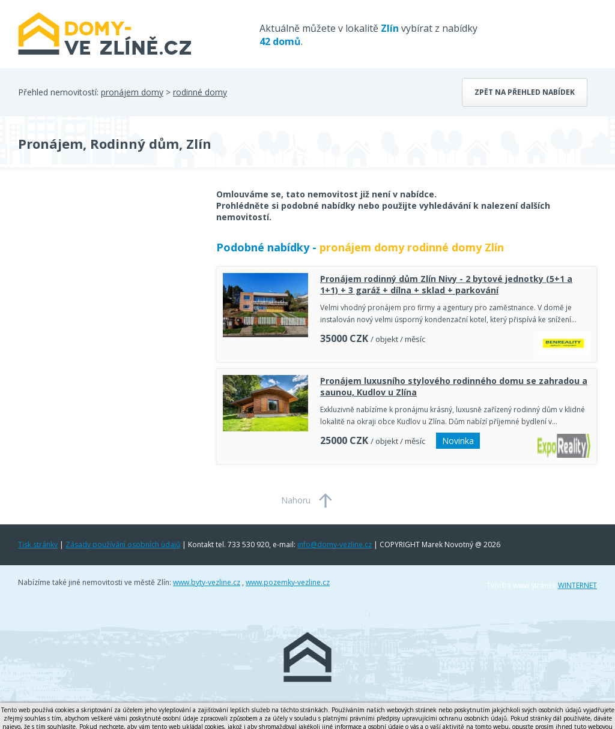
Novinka (458, 440)
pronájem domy (132, 92)
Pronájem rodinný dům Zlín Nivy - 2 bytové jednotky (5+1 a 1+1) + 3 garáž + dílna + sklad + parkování (446, 284)
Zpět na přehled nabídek (524, 92)
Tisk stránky (38, 544)
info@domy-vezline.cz (334, 544)
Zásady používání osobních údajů (122, 544)
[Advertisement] (108, 284)
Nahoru (296, 500)
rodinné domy (200, 92)
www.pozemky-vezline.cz (288, 582)
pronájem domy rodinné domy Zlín (412, 247)
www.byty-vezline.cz (206, 582)
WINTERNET (577, 585)
